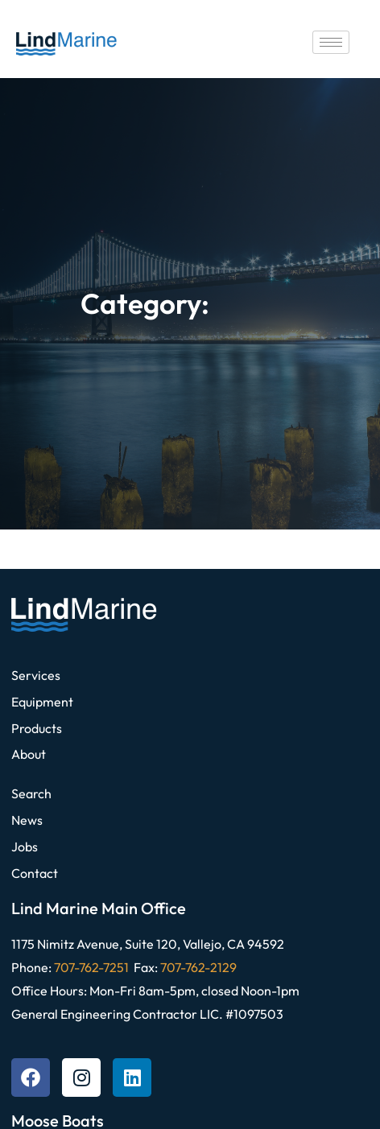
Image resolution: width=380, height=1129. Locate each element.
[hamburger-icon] (330, 42)
